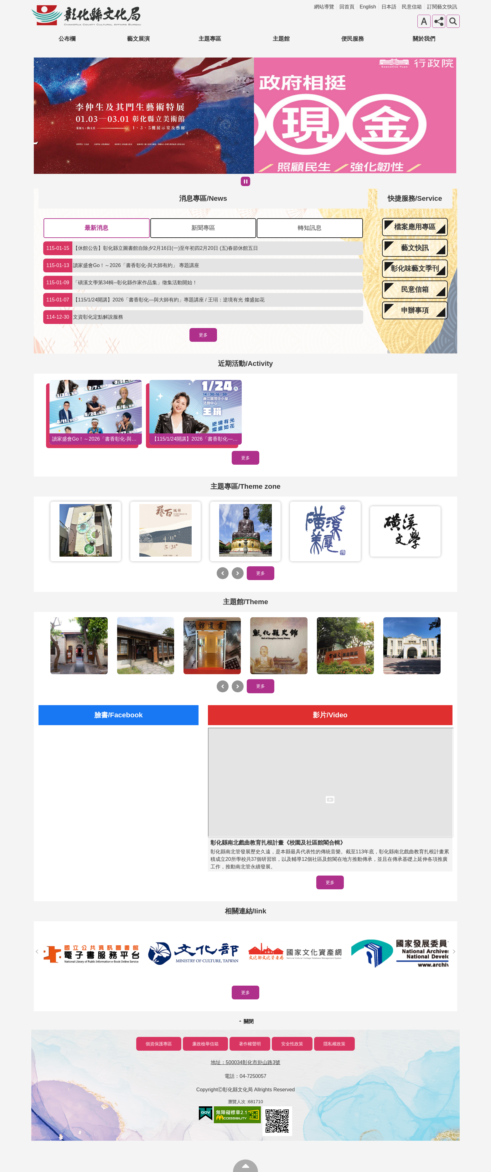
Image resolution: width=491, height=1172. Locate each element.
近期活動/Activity (245, 363)
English (368, 6)
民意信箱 (412, 6)
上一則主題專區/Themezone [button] (223, 573)
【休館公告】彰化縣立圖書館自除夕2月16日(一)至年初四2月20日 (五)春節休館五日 (150, 248)
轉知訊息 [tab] (310, 228)
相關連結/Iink (245, 911)
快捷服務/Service (415, 198)
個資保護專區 (159, 1043)
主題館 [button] (281, 39)
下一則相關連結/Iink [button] (454, 951)
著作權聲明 (250, 1043)
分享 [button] (438, 21)
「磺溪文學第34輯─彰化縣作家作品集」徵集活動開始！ (120, 283)
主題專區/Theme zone (245, 486)
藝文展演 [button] (138, 39)
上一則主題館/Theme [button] (223, 686)
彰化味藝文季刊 (415, 268)
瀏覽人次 (237, 1101)
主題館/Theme (245, 602)
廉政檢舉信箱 (205, 1043)
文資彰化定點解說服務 (83, 317)
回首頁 (346, 6)
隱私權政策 (334, 1043)
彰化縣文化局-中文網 (86, 15)
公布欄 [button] (67, 39)
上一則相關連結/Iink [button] (37, 951)
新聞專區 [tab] (203, 228)
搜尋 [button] (453, 21)
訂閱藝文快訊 (442, 6)
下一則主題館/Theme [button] (238, 686)
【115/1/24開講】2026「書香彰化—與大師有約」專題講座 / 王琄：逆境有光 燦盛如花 (154, 300)
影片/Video (330, 715)
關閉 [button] (249, 1021)
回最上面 (245, 1165)
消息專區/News (203, 198)
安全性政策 (292, 1043)
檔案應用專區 (415, 227)
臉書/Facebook (118, 715)
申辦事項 (415, 310)
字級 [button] (424, 21)
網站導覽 (324, 6)
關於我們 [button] (424, 39)
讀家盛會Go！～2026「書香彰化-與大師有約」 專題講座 (121, 265)
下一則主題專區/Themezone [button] (238, 573)
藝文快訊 (415, 248)
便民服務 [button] (352, 39)
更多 (203, 334)
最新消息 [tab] (96, 228)
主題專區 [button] (210, 39)
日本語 (388, 6)
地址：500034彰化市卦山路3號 (245, 1062)
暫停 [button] (245, 181)
